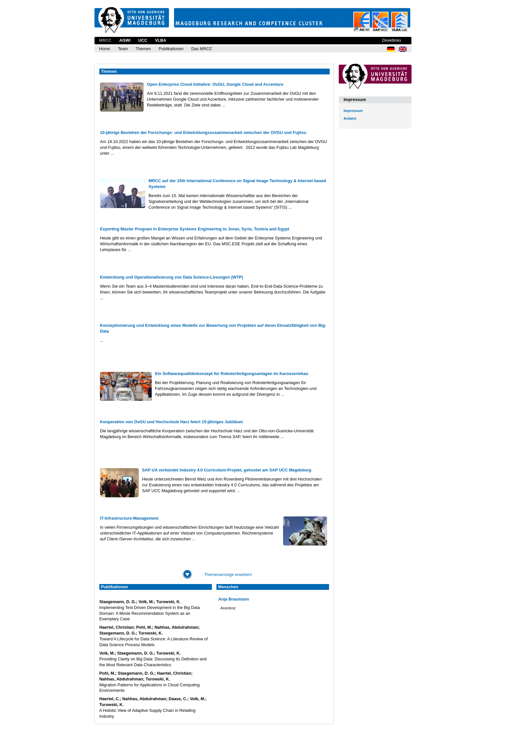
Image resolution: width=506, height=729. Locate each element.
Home (104, 48)
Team (123, 48)
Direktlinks (391, 40)
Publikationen (171, 48)
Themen (143, 48)
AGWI (124, 40)
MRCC (105, 40)
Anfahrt (350, 118)
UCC (142, 40)
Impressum (353, 111)
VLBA (160, 40)
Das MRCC (201, 48)
